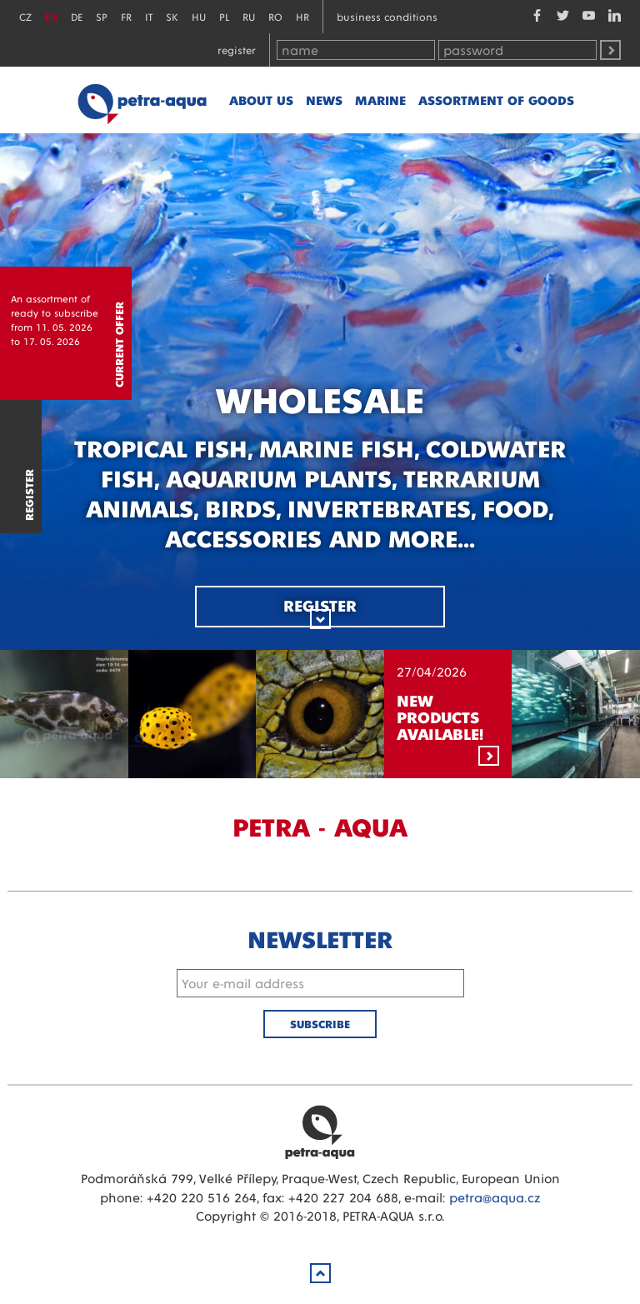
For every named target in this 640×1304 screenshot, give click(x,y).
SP (102, 16)
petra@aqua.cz (494, 1197)
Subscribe (320, 1024)
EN (51, 16)
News (324, 99)
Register (237, 49)
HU (199, 16)
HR (302, 16)
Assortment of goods (496, 99)
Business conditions (387, 16)
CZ (25, 16)
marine (380, 99)
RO (275, 16)
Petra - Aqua (141, 100)
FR (126, 16)
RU (248, 16)
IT (148, 16)
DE (76, 16)
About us (261, 99)
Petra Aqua (320, 1131)
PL (224, 16)
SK (172, 16)
